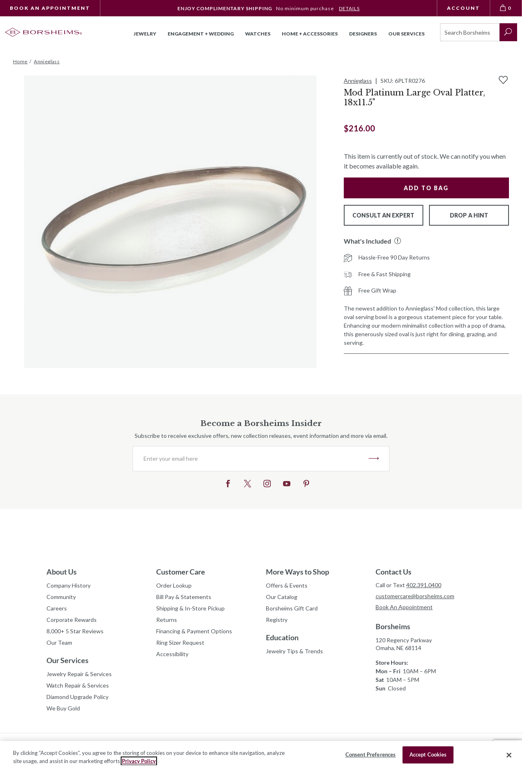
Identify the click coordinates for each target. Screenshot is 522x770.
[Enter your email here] (251, 458)
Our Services (67, 660)
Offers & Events (286, 585)
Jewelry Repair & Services (79, 673)
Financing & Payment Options (194, 631)
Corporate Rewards (71, 619)
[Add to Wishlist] (503, 80)
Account (463, 8)
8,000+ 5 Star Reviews (75, 631)
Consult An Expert (383, 215)
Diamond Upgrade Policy (77, 696)
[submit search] (508, 32)
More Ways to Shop (297, 571)
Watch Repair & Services (77, 685)
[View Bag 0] (506, 8)
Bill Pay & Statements (183, 595)
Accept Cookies (428, 754)
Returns (166, 619)
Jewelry (145, 34)
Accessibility (172, 653)
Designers (363, 34)
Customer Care (180, 571)
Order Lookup (174, 585)
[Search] (470, 32)
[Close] (509, 755)
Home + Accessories (310, 34)
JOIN (374, 458)
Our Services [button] (406, 34)
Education (282, 637)
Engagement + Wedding (201, 34)
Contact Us (393, 571)
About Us (61, 571)
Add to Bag (426, 187)
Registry (277, 619)
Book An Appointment (50, 8)
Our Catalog (281, 596)
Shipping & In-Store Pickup (190, 608)
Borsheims (393, 626)
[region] (261, 755)
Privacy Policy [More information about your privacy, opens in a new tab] (139, 761)
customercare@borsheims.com (415, 595)
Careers (56, 608)
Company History (68, 585)
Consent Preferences (370, 754)
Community (61, 596)
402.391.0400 (423, 584)
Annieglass (358, 80)
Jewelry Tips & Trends (294, 651)
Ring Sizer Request (180, 642)
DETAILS (349, 8)
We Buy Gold (63, 708)
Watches (257, 34)
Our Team (59, 642)
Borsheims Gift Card (292, 608)
